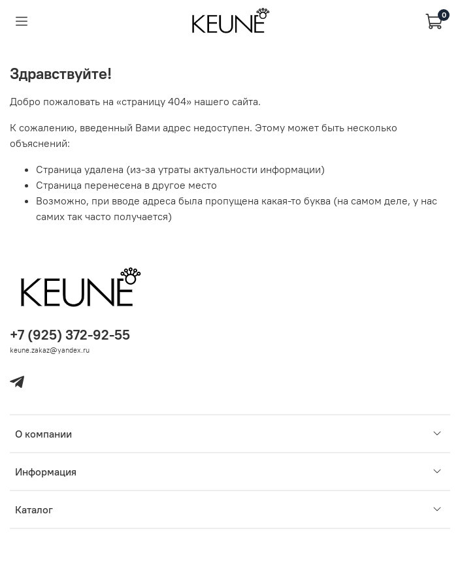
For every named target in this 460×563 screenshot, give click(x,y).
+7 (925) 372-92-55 (70, 335)
